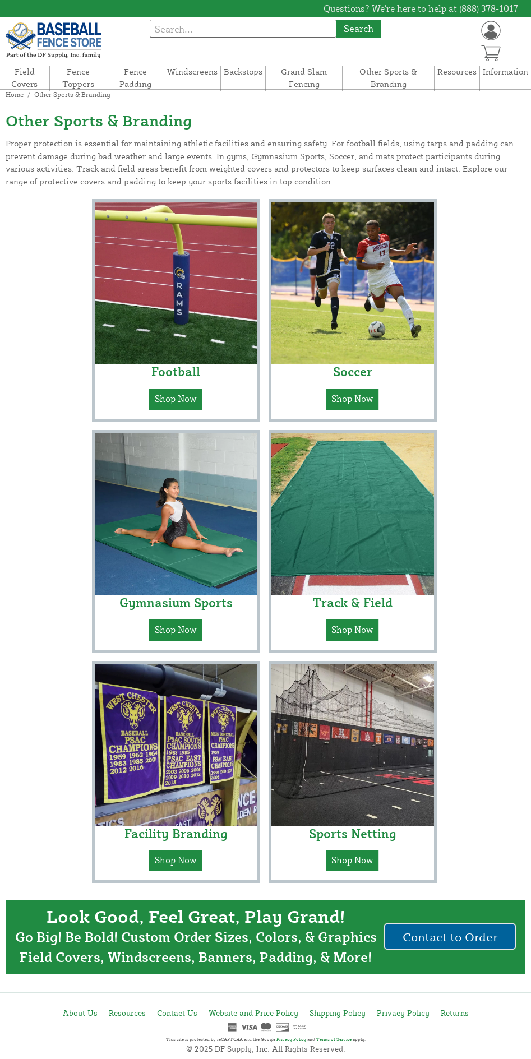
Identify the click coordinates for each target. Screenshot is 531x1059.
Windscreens (192, 71)
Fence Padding (135, 78)
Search (358, 28)
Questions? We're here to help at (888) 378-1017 (421, 8)
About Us (80, 1013)
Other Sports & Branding (388, 78)
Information (505, 71)
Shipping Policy (338, 1013)
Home (15, 94)
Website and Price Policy (253, 1013)
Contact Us (177, 1013)
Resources (457, 71)
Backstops (243, 71)
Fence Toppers (78, 78)
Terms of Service (334, 1039)
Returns (455, 1013)
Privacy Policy (403, 1013)
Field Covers (24, 78)
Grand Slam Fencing (304, 78)
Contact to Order (450, 936)
